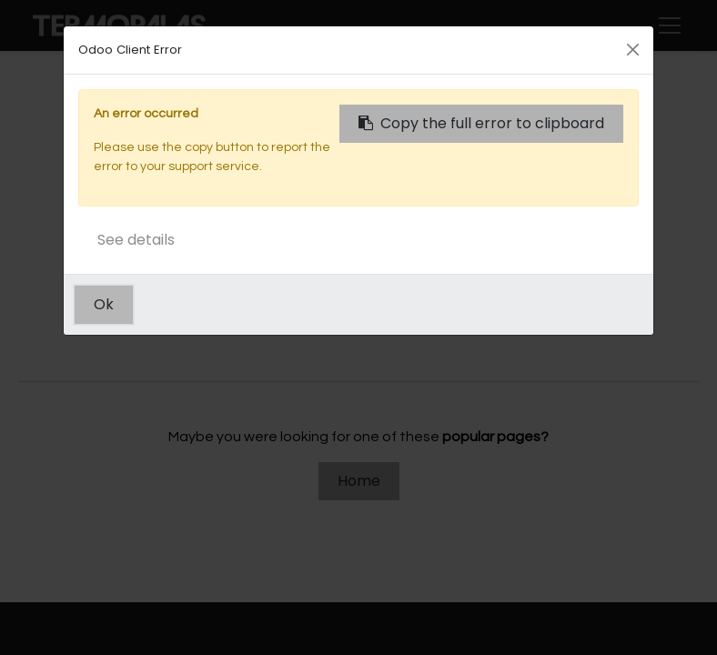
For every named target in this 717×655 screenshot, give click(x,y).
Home (359, 480)
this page (589, 326)
